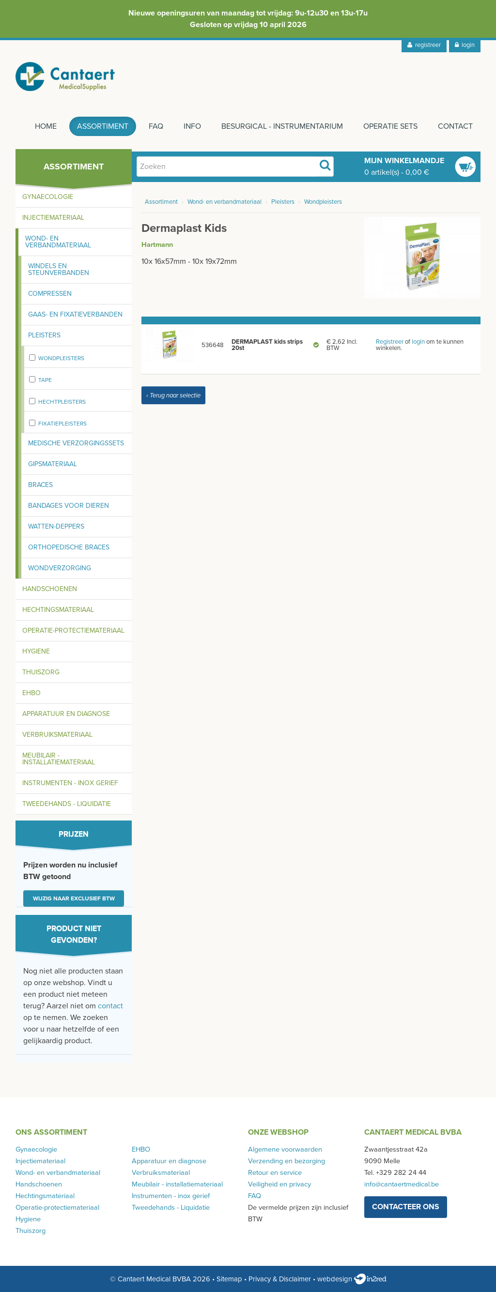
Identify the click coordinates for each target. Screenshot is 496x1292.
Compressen (50, 293)
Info (192, 126)
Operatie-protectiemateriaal (73, 630)
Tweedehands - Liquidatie (66, 804)
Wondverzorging (59, 568)
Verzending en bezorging (286, 1161)
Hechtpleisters (62, 401)
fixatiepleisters (62, 423)
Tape (45, 380)
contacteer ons (405, 1207)
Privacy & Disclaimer (279, 1279)
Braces (40, 485)
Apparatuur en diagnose (66, 714)
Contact (455, 126)
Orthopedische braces (68, 547)
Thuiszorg (41, 672)
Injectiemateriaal (53, 217)
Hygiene (36, 651)
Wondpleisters (61, 358)
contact (110, 1006)
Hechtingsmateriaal (58, 610)
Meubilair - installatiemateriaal (58, 758)
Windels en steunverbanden (58, 269)
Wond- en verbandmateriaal (58, 241)
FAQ (156, 126)
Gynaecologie (47, 197)
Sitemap (229, 1279)
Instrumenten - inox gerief (70, 783)
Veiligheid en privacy (279, 1184)
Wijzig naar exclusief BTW (74, 898)
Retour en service (275, 1173)
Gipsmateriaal (52, 464)
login (465, 45)
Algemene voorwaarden (285, 1149)
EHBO (31, 693)
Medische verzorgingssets (76, 443)
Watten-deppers (56, 526)
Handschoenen (49, 589)
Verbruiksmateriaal (57, 734)
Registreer (389, 342)
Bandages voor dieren (68, 506)
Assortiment (102, 126)
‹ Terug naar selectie (173, 395)
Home (46, 126)
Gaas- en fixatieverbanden (75, 314)
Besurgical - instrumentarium (282, 126)
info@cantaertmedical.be (401, 1184)
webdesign (352, 1279)
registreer (424, 45)
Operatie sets (390, 126)
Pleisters (44, 335)
